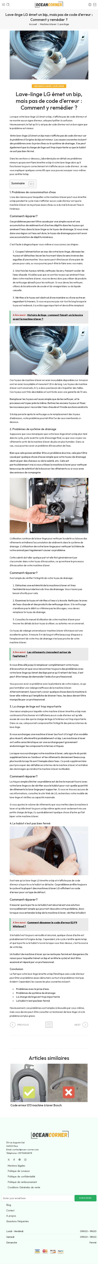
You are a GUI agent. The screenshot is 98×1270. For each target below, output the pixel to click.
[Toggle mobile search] (8, 4)
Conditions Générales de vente (24, 1187)
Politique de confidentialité (21, 1176)
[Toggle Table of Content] (29, 183)
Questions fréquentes (17, 1221)
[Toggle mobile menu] (4, 4)
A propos (11, 1216)
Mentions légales (16, 1165)
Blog (8, 1205)
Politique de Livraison (19, 1171)
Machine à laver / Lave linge (54, 24)
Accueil (33, 24)
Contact (10, 1210)
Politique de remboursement (22, 1182)
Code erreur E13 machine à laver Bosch (36, 1105)
